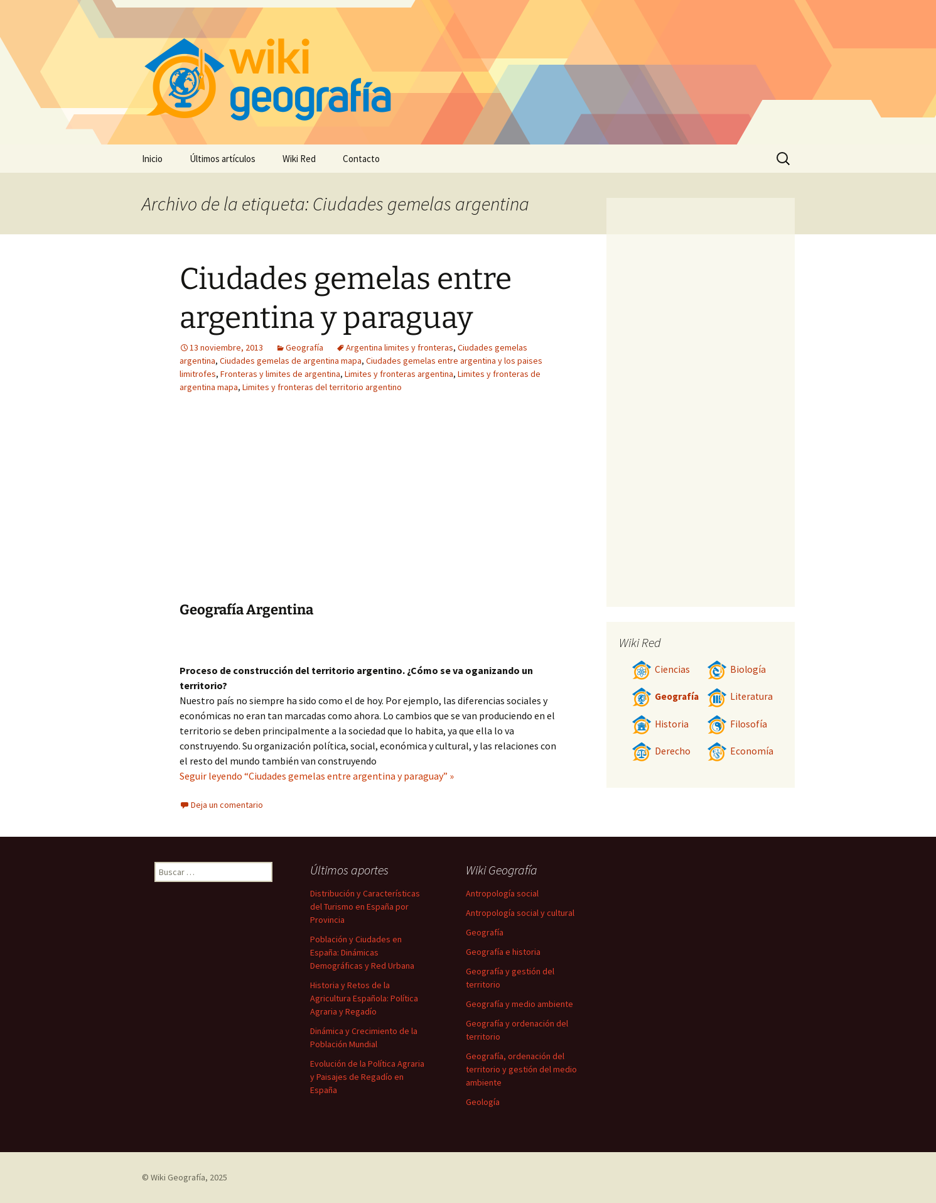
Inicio (152, 159)
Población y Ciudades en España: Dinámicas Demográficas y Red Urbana (362, 952)
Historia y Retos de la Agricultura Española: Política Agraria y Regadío (364, 998)
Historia (660, 724)
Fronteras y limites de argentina (280, 373)
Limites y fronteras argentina (399, 373)
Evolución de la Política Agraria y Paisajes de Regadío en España (367, 1077)
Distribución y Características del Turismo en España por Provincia (365, 906)
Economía (740, 751)
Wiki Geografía (178, 1177)
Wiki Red (299, 159)
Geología (483, 1102)
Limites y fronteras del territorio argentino (322, 387)
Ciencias (661, 669)
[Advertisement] (447, 507)
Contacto (361, 159)
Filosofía (737, 724)
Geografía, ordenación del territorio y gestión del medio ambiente (521, 1069)
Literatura (740, 696)
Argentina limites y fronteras (399, 347)
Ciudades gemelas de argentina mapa (291, 360)
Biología (736, 669)
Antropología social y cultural (520, 912)
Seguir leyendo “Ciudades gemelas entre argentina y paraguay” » (317, 776)
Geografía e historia (503, 951)
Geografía (304, 347)
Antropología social (502, 893)
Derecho (661, 751)
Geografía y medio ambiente (519, 1004)
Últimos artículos (223, 159)
